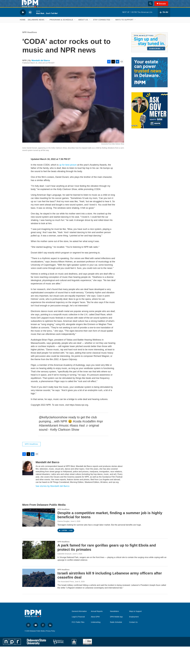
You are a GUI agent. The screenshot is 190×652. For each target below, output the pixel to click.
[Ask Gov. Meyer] (149, 116)
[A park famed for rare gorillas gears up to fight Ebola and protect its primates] (38, 555)
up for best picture (68, 170)
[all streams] (164, 18)
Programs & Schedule (61, 25)
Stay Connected (101, 25)
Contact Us (133, 628)
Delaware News (36, 25)
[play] (23, 17)
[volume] (30, 17)
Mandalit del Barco (41, 66)
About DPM (95, 622)
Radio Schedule (116, 628)
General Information (79, 617)
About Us (83, 25)
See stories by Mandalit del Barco (52, 491)
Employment (134, 622)
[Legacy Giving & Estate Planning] (149, 78)
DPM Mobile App (116, 622)
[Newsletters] (149, 48)
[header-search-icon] (151, 6)
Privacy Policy (50, 636)
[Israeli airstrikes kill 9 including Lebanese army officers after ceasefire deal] (38, 583)
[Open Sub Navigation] (46, 25)
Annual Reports (97, 617)
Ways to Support (124, 25)
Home (22, 25)
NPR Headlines (29, 38)
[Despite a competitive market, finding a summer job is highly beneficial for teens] (38, 523)
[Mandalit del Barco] (27, 473)
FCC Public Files (78, 628)
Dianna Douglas (63, 527)
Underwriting (95, 628)
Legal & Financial (78, 622)
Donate (164, 6)
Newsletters (114, 617)
